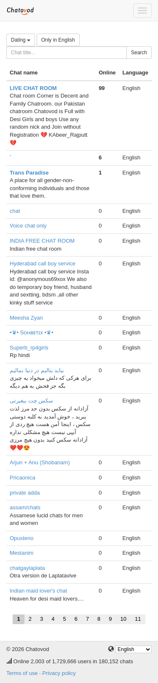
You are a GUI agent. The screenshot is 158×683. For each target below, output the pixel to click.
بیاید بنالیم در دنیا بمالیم (37, 370)
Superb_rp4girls (29, 347)
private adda (25, 493)
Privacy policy (58, 673)
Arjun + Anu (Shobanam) (40, 462)
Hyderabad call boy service (42, 263)
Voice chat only (28, 225)
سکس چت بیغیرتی (31, 400)
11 (138, 619)
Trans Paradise (29, 172)
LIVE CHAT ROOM (33, 88)
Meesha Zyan (26, 318)
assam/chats (25, 507)
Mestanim (21, 553)
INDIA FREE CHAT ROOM (42, 241)
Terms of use (21, 673)
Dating (20, 40)
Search (139, 53)
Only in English (58, 40)
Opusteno (21, 538)
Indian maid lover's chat (38, 591)
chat (15, 211)
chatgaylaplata (27, 568)
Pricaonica (22, 477)
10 (123, 619)
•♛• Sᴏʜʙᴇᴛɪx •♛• (32, 332)
